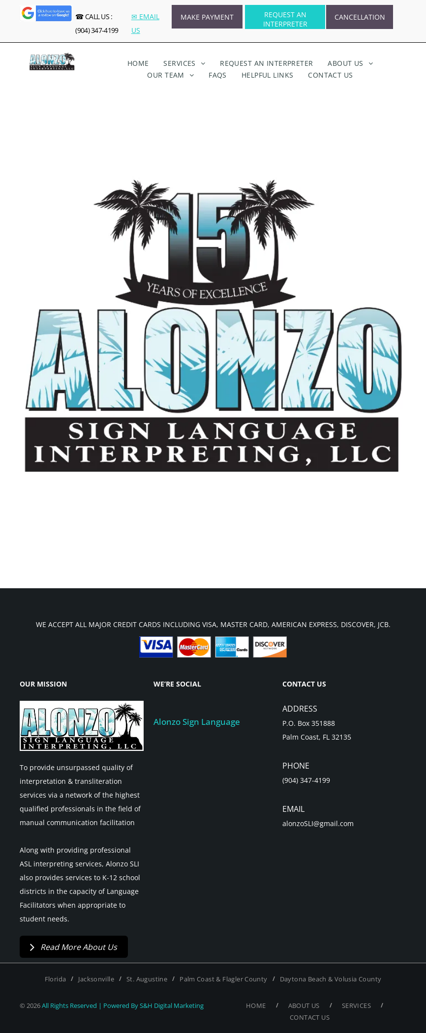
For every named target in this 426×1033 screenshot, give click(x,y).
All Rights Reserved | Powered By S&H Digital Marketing (123, 1005)
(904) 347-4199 (306, 780)
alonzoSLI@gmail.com (318, 823)
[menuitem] (138, 63)
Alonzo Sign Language (196, 721)
